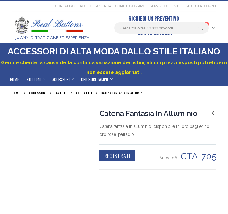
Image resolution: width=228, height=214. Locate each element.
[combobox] (161, 28)
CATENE (61, 93)
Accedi (86, 6)
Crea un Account (200, 6)
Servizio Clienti (164, 6)
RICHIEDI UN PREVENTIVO (154, 18)
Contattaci (65, 6)
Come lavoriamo (130, 6)
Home (16, 93)
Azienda (103, 6)
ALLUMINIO (84, 93)
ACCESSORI (37, 93)
